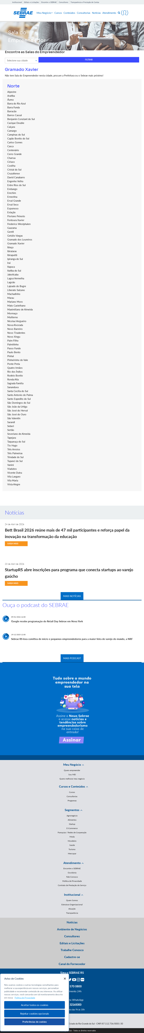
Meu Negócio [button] (72, 764)
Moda (72, 836)
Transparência (72, 913)
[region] (34, 1002)
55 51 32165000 (72, 1004)
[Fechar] (64, 978)
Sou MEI (72, 774)
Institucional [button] (72, 894)
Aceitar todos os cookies (34, 1004)
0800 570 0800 (72, 986)
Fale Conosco (72, 877)
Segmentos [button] (72, 810)
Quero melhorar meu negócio (72, 779)
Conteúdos (69, 12)
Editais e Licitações (31, 2)
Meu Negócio (45, 12)
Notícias (96, 12)
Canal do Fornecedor (72, 964)
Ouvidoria (72, 872)
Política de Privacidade (72, 881)
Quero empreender (72, 770)
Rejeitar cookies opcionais (34, 1013)
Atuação (72, 909)
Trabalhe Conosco (72, 950)
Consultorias (83, 12)
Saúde (72, 845)
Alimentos (72, 820)
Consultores (63, 2)
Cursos (58, 12)
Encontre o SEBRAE (49, 2)
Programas (72, 800)
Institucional (17, 2)
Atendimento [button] (72, 863)
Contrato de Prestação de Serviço (72, 885)
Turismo (72, 849)
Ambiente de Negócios (72, 929)
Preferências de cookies (34, 1022)
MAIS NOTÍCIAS (72, 596)
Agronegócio (72, 815)
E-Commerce (72, 828)
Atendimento (109, 12)
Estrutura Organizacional (72, 904)
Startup (72, 824)
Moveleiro (72, 841)
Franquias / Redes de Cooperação (72, 832)
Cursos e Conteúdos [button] (72, 786)
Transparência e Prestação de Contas (85, 2)
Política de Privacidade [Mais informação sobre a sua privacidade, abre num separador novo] (25, 997)
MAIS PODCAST (72, 658)
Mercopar (72, 853)
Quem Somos (72, 900)
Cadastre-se (72, 957)
